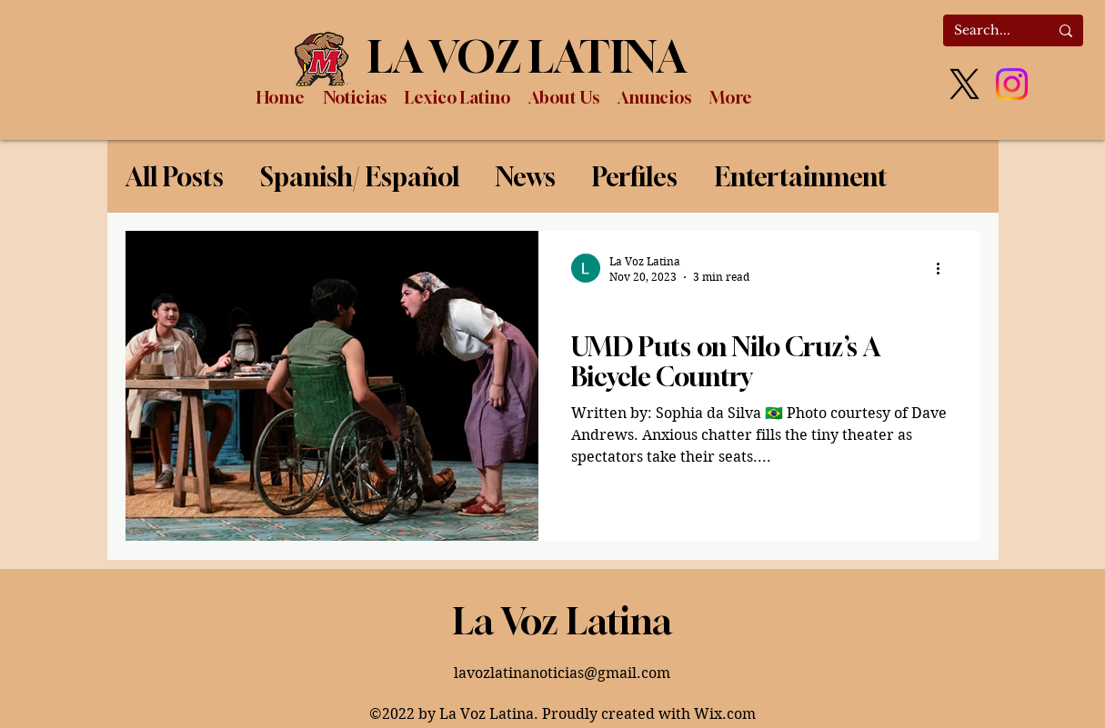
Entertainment (801, 177)
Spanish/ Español (359, 177)
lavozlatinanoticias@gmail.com (562, 673)
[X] (964, 84)
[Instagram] (1011, 84)
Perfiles (635, 177)
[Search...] (987, 31)
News (526, 177)
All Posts (175, 177)
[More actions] (945, 268)
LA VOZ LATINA (527, 56)
